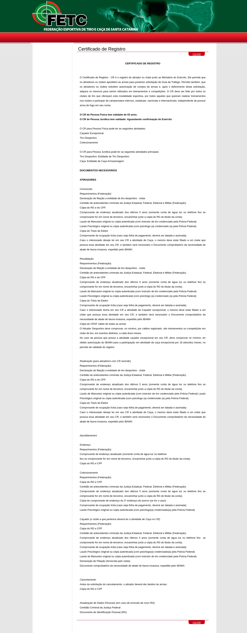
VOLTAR (197, 54)
